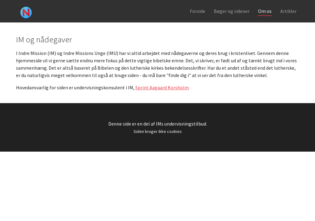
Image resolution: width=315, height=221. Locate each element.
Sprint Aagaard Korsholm (162, 95)
